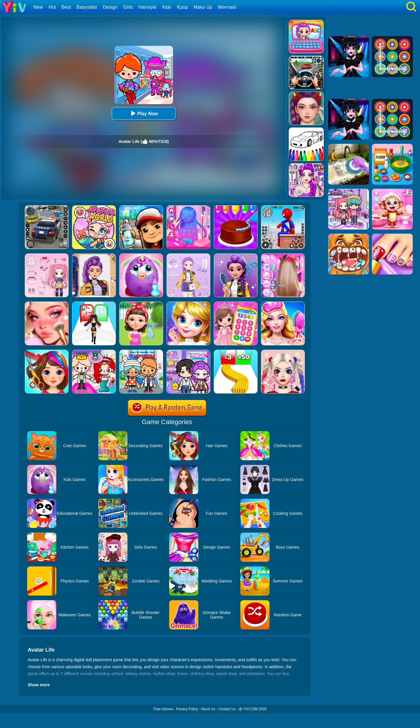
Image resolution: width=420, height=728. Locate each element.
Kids (166, 7)
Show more (39, 684)
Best (66, 7)
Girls (128, 7)
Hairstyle (148, 7)
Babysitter (86, 7)
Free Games (163, 709)
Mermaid (227, 7)
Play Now (143, 113)
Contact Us (227, 709)
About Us (208, 709)
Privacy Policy (187, 709)
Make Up (203, 7)
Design (110, 7)
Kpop (182, 7)
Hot (52, 7)
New (38, 7)
